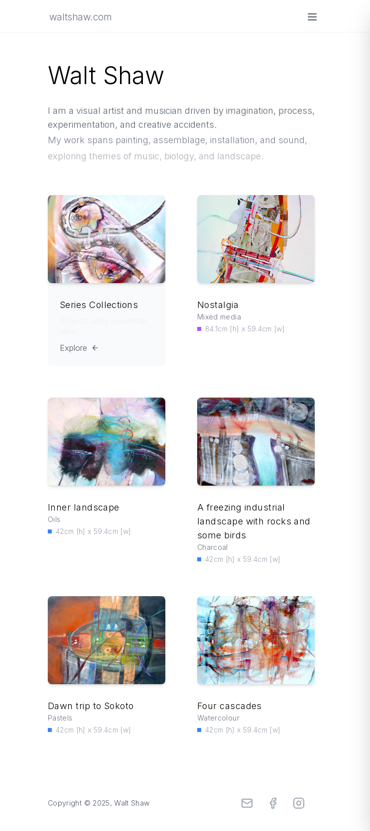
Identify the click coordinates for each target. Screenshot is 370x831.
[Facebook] (273, 803)
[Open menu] (312, 17)
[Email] (247, 803)
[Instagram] (299, 803)
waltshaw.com (80, 17)
